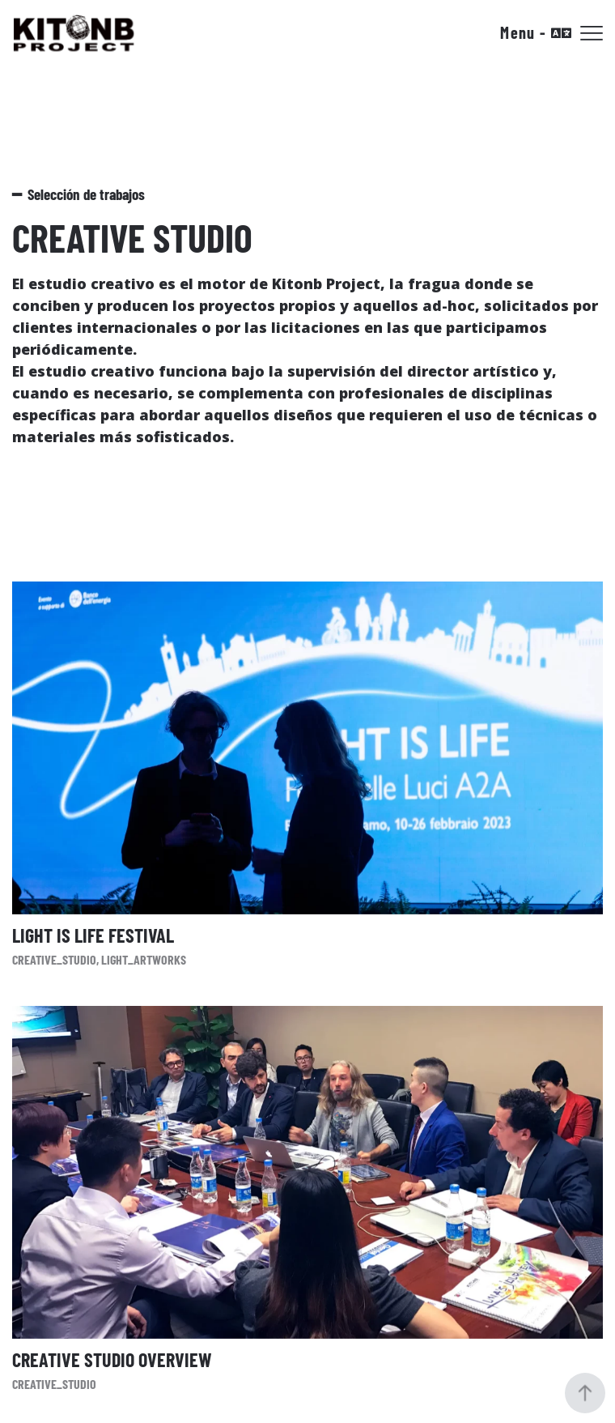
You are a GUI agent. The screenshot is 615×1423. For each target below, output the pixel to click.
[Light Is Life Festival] (307, 774)
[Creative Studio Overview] (307, 1198)
